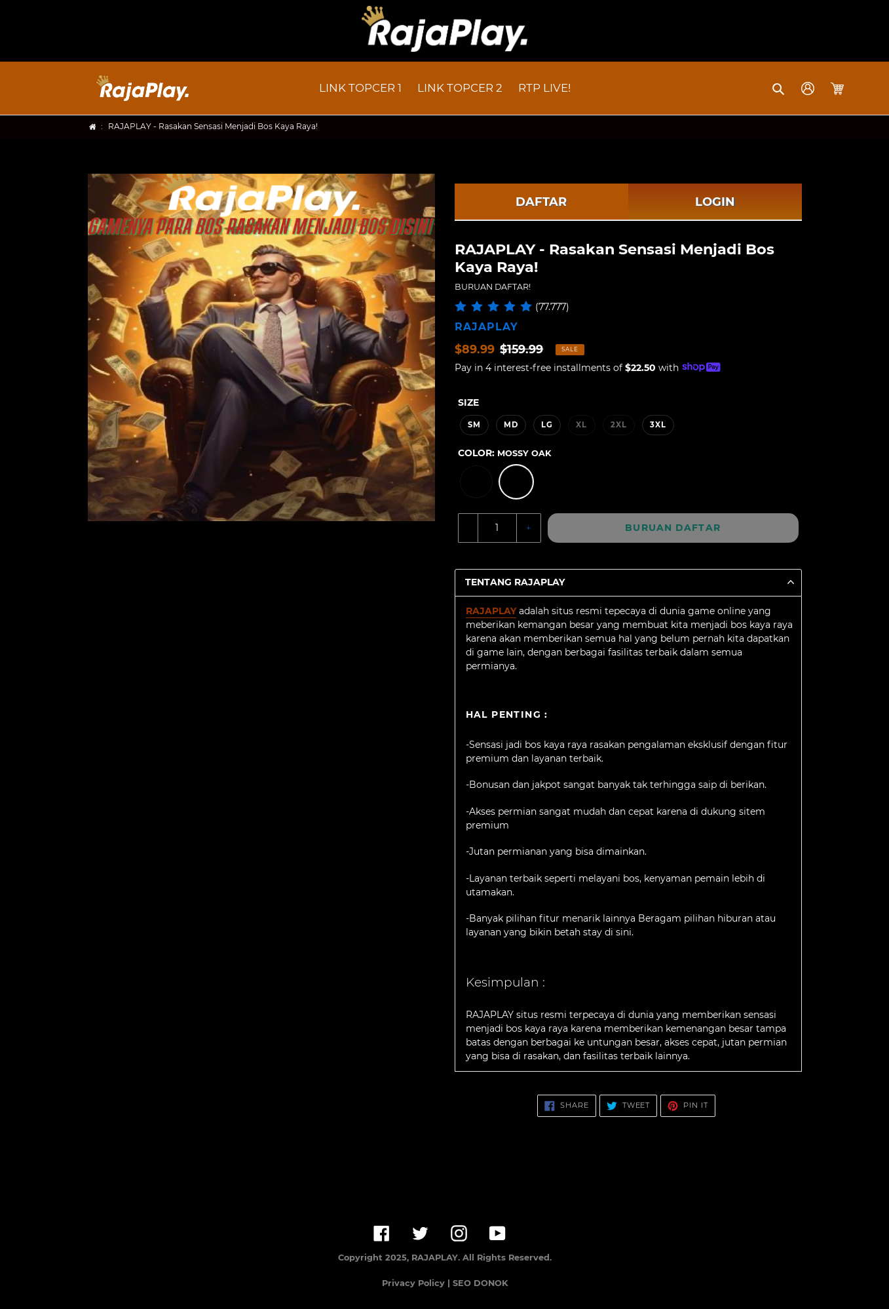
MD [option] (511, 424)
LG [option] (547, 424)
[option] (476, 481)
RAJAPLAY (491, 611)
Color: (504, 453)
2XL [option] (619, 424)
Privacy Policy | (417, 1283)
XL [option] (581, 424)
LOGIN (715, 202)
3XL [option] (658, 424)
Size (468, 402)
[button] (779, 88)
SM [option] (474, 424)
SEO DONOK (480, 1283)
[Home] (92, 126)
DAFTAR (541, 202)
